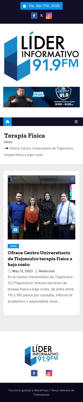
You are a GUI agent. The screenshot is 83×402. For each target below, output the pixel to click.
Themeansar (41, 394)
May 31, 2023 (23, 271)
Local (13, 246)
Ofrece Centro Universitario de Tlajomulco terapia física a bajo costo (40, 258)
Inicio (8, 142)
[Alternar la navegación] (76, 121)
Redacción (45, 271)
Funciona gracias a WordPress (29, 390)
